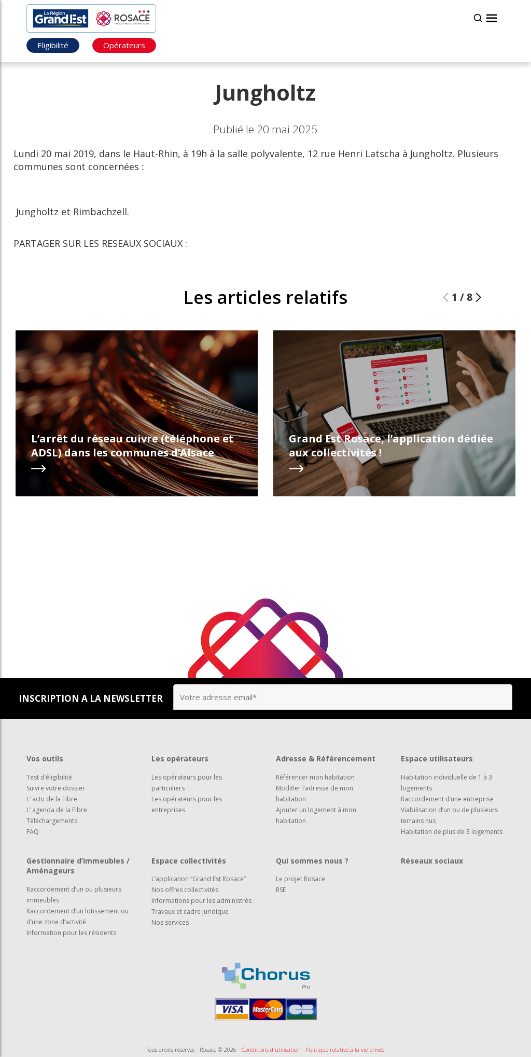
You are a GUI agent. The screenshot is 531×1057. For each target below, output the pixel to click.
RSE (281, 889)
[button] (478, 297)
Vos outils (44, 758)
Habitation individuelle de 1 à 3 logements (446, 782)
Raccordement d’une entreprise (447, 799)
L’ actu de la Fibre (51, 799)
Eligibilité (52, 45)
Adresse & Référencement (325, 758)
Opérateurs (124, 45)
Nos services (170, 922)
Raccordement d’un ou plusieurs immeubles (73, 895)
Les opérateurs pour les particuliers (186, 782)
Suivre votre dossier (55, 788)
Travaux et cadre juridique (190, 911)
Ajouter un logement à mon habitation (316, 815)
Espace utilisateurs (437, 758)
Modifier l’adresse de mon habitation (314, 793)
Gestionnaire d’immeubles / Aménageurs (78, 866)
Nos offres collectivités (184, 889)
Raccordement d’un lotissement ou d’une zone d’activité (77, 916)
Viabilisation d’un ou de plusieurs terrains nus (449, 815)
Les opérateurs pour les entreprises (186, 804)
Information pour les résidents (71, 932)
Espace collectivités (188, 861)
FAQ (32, 831)
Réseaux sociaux (432, 861)
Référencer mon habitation (315, 777)
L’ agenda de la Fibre (56, 809)
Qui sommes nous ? (312, 861)
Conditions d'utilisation (271, 1049)
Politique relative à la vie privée (345, 1049)
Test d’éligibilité (49, 777)
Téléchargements (51, 820)
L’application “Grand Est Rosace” (198, 878)
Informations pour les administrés (201, 900)
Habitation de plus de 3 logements (451, 831)
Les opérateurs (179, 758)
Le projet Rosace (300, 878)
